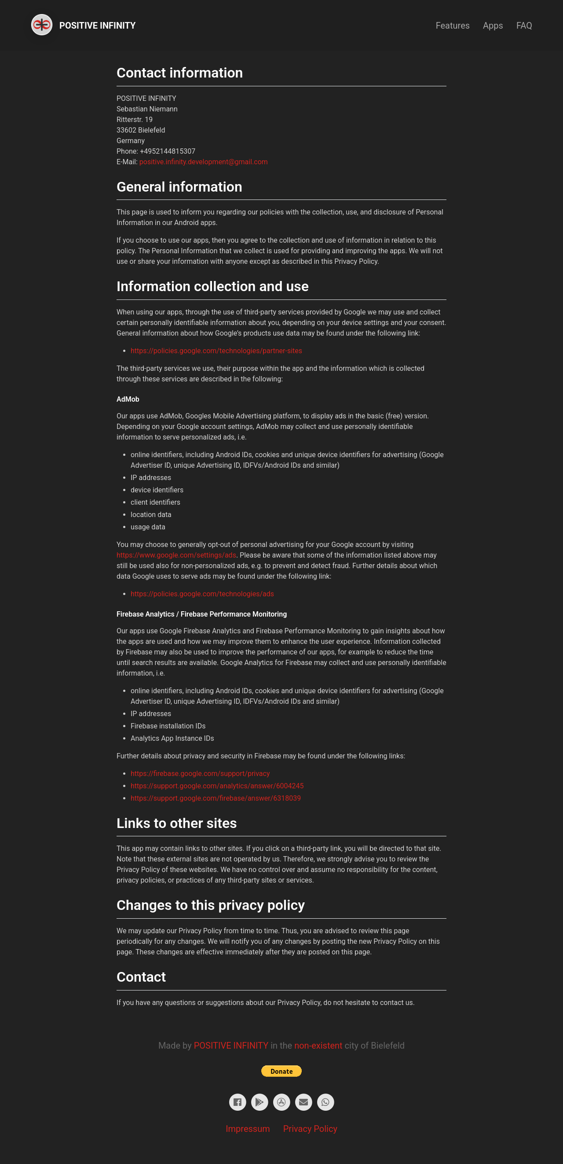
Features (453, 25)
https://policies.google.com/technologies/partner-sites (216, 351)
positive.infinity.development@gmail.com (203, 162)
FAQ (524, 25)
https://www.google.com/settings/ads (176, 555)
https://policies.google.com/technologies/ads (202, 594)
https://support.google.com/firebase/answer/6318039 (216, 798)
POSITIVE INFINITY (231, 1045)
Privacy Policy (310, 1128)
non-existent (318, 1045)
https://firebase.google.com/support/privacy (200, 773)
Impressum (248, 1128)
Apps (493, 25)
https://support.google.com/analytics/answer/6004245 (217, 786)
